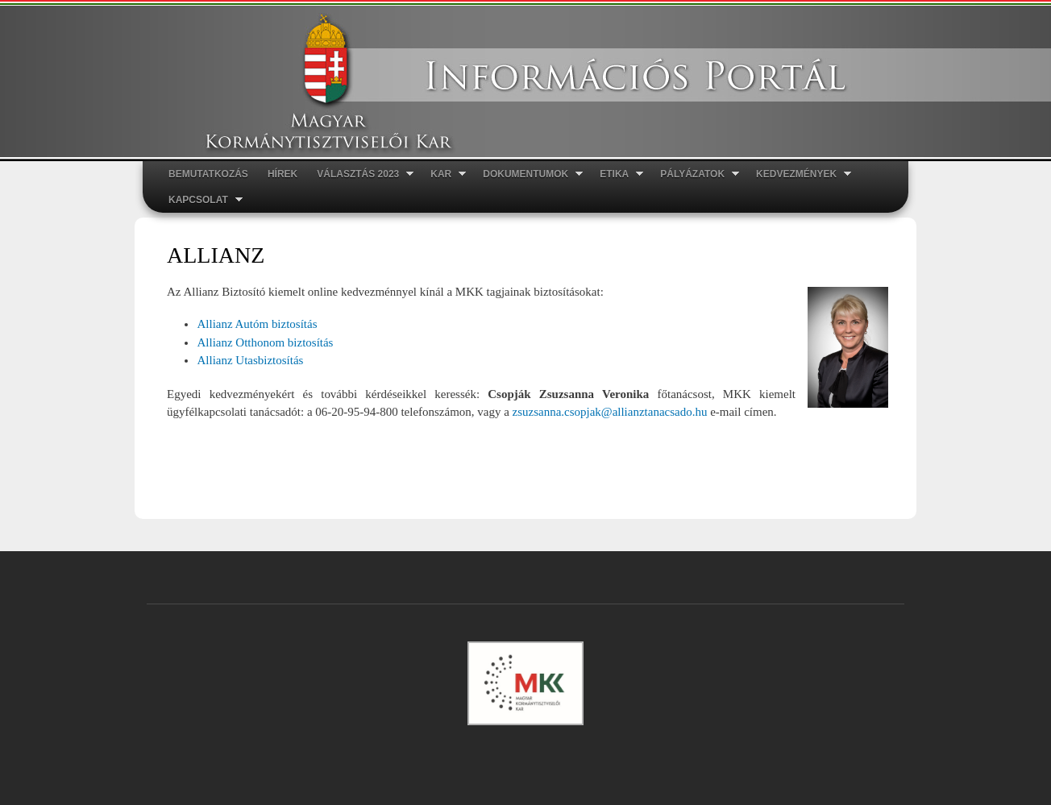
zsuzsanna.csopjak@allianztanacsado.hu (610, 411)
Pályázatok (694, 174)
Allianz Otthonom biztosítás (265, 342)
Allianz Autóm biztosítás (257, 323)
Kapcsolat (201, 200)
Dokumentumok (528, 174)
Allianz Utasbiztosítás (250, 360)
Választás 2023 (360, 174)
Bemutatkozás (208, 174)
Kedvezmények (798, 174)
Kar (443, 174)
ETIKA (616, 174)
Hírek (282, 174)
